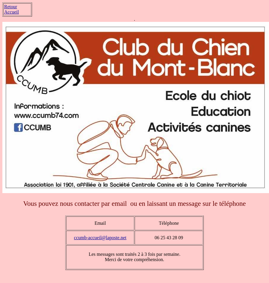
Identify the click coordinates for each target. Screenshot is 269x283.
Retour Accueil (11, 9)
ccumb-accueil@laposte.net (100, 237)
